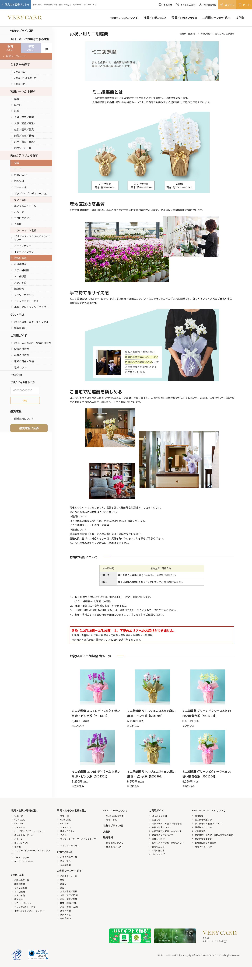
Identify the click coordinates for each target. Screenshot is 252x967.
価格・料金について (160, 827)
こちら (137, 614)
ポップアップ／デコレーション (29, 193)
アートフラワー (21, 245)
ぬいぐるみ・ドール (23, 205)
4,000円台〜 (19, 84)
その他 (16, 224)
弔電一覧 (63, 815)
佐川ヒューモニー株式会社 (215, 941)
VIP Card (17, 181)
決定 (25, 400)
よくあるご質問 (158, 815)
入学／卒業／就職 (22, 117)
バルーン (17, 212)
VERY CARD (19, 175)
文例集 (240, 17)
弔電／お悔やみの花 (184, 17)
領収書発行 (18, 328)
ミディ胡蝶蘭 (20, 270)
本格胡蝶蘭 (18, 264)
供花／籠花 (64, 860)
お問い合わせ (157, 838)
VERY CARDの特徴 (113, 815)
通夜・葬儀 (64, 910)
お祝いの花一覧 (20, 879)
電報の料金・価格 (22, 361)
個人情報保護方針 (202, 819)
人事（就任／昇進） (23, 123)
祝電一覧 (17, 815)
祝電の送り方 (20, 349)
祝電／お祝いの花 (155, 17)
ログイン (227, 4)
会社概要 (197, 815)
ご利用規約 (198, 831)
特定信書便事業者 (202, 838)
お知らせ (154, 819)
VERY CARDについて (124, 17)
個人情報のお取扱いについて (207, 823)
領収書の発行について (161, 834)
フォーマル (18, 187)
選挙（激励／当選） (23, 141)
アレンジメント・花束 (25, 301)
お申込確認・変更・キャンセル (29, 322)
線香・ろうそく (66, 831)
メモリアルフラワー (68, 845)
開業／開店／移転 (22, 135)
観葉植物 (17, 288)
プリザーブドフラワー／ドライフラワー (31, 238)
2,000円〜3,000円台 (24, 77)
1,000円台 (18, 71)
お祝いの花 (18, 258)
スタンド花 (18, 282)
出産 (15, 111)
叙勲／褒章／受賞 (22, 129)
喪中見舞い (64, 918)
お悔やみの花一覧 (67, 857)
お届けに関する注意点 (204, 842)
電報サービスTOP (188, 33)
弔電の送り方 (20, 355)
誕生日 (16, 105)
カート (244, 4)
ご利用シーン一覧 (67, 875)
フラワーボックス (22, 294)
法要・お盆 (64, 914)
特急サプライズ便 (21, 31)
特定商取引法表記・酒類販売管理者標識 (212, 834)
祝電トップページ (14, 56)
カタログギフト (21, 218)
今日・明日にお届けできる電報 (30, 39)
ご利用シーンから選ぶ (216, 17)
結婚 (15, 98)
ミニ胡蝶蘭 (18, 276)
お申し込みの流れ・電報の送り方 (31, 343)
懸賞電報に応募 (29, 428)
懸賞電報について (22, 418)
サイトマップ (157, 854)
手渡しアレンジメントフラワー (29, 307)
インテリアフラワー (23, 251)
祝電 (15, 163)
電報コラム (18, 367)
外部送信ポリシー (202, 827)
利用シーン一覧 (21, 147)
